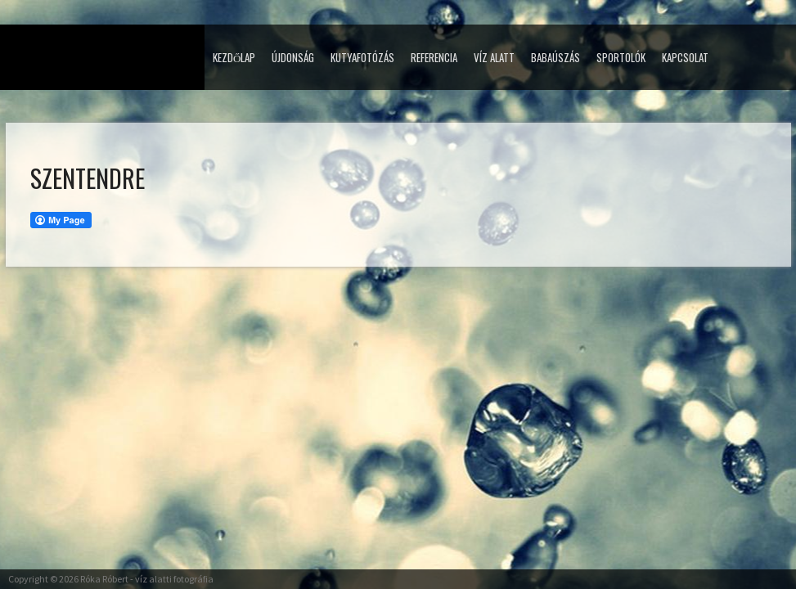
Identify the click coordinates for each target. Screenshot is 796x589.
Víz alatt (494, 57)
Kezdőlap (234, 57)
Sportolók (620, 57)
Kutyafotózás (362, 57)
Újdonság (293, 57)
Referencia (434, 57)
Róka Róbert (104, 579)
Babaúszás (555, 57)
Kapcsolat (685, 57)
